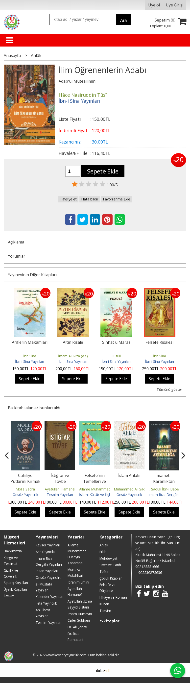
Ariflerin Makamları (30, 342)
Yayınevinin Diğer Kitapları (32, 274)
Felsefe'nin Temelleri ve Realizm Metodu (95, 481)
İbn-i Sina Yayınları (29, 361)
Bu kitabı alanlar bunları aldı (34, 408)
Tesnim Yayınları (60, 494)
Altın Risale (73, 342)
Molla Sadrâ (25, 489)
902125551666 (147, 566)
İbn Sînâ (29, 356)
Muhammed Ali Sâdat (131, 489)
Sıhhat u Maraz (116, 342)
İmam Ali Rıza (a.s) (73, 356)
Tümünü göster (169, 389)
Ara (123, 20)
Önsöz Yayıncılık (25, 494)
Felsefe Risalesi (159, 342)
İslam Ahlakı (129, 475)
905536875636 (150, 572)
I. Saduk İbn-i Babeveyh (167, 489)
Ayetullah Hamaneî (60, 489)
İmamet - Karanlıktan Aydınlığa (164, 481)
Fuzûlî (116, 356)
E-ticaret (87, 670)
